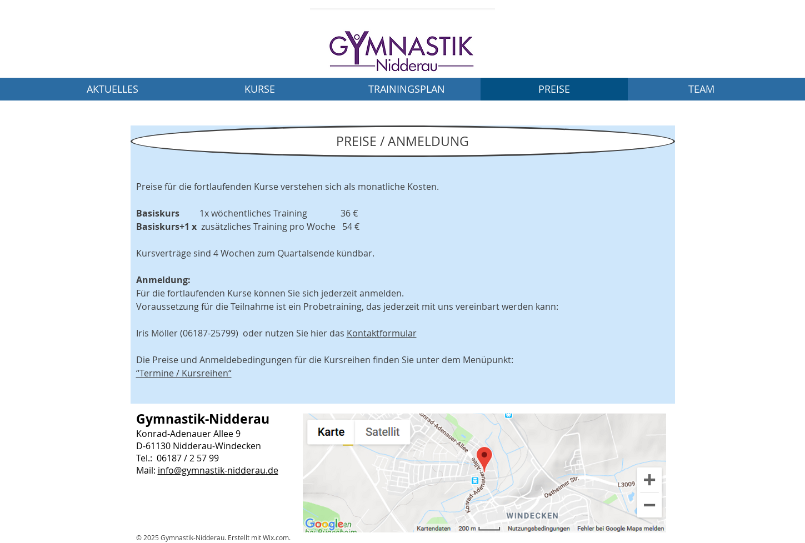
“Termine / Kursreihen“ (184, 373)
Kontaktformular (382, 333)
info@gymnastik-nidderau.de (218, 470)
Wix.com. (277, 537)
